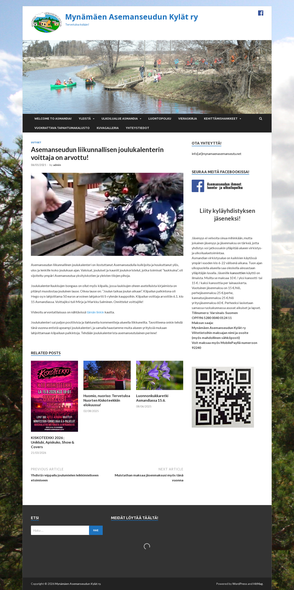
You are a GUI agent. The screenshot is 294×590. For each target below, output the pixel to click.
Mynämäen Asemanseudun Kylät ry (131, 17)
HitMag (258, 583)
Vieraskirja (187, 118)
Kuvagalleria (108, 128)
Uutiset (36, 142)
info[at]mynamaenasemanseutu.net (216, 154)
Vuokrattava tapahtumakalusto (62, 128)
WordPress (239, 583)
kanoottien (238, 273)
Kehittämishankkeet (221, 118)
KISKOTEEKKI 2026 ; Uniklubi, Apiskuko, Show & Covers (52, 442)
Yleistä (85, 118)
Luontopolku (159, 118)
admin (57, 165)
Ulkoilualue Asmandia (119, 118)
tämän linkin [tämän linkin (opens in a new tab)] (95, 312)
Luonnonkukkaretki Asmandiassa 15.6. (152, 398)
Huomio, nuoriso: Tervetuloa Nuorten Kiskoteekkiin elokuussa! (106, 400)
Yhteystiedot (137, 128)
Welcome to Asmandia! (53, 118)
